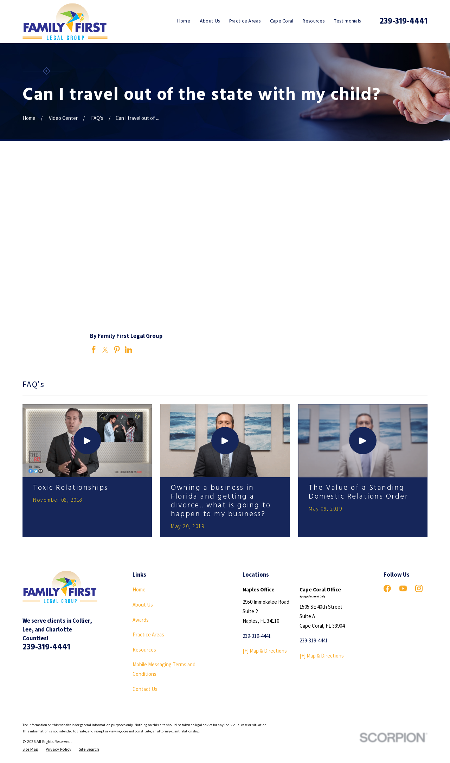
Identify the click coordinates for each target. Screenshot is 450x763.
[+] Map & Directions (265, 650)
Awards (141, 619)
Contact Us (145, 689)
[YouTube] (403, 588)
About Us (143, 604)
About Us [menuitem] (210, 21)
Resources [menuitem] (313, 21)
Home (139, 589)
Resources (144, 649)
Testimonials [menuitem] (347, 21)
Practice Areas (148, 634)
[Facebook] (387, 588)
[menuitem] (30, 749)
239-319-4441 (404, 21)
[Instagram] (419, 588)
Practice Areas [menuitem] (245, 21)
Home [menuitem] (183, 21)
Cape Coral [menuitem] (282, 21)
